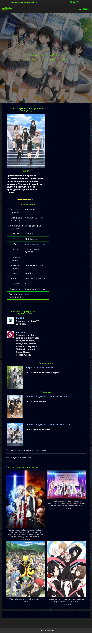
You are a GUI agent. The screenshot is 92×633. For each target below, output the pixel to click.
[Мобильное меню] (84, 9)
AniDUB (20, 318)
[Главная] (27, 59)
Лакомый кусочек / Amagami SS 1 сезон (48, 424)
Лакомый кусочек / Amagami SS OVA (47, 396)
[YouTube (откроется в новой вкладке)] (74, 2)
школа (29, 458)
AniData (7, 8)
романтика (22, 458)
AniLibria (21, 332)
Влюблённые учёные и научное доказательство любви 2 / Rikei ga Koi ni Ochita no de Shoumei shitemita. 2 (66, 503)
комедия (14, 458)
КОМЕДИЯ (28, 244)
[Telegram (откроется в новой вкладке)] (77, 2)
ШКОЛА (42, 244)
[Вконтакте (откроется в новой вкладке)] (70, 2)
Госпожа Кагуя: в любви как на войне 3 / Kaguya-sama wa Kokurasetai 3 (66, 600)
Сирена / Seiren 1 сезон (39, 367)
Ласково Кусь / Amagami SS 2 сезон (51, 59)
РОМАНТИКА (36, 244)
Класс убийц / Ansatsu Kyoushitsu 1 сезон (25, 600)
